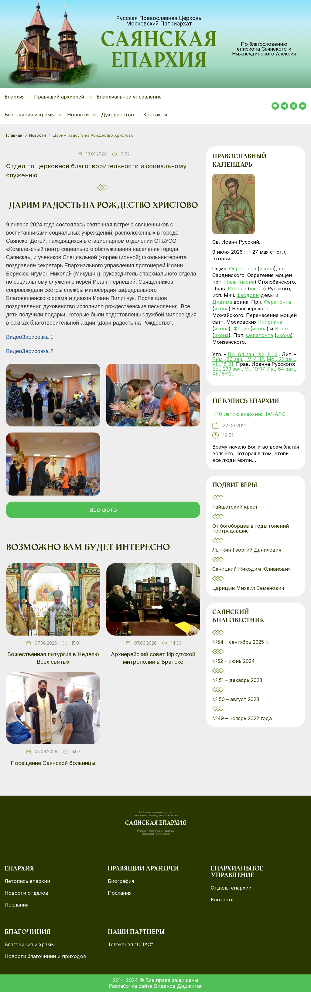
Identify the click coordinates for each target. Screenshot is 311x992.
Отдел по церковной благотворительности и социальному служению (96, 170)
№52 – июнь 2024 (233, 661)
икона (266, 269)
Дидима (222, 302)
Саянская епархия (159, 51)
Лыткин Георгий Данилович (247, 550)
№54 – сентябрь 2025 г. (240, 642)
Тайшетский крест (235, 507)
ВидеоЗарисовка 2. (30, 351)
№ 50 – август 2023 (235, 699)
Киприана (270, 322)
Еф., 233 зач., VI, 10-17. (239, 369)
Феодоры (248, 295)
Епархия (15, 97)
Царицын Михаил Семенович (248, 588)
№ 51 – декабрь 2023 (237, 680)
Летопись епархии (245, 402)
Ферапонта (242, 269)
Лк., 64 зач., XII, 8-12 (252, 354)
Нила (230, 282)
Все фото (103, 509)
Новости (37, 135)
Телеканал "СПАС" (130, 944)
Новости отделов (26, 893)
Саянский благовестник (238, 617)
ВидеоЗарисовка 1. (30, 337)
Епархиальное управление (129, 97)
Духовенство (117, 115)
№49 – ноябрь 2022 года (242, 719)
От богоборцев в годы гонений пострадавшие (250, 528)
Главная (14, 135)
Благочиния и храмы (30, 944)
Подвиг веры (234, 486)
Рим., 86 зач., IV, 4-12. (238, 359)
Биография (121, 881)
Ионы (281, 329)
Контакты (155, 115)
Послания (16, 905)
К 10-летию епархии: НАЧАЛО (249, 414)
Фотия (241, 329)
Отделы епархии (231, 888)
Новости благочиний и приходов (45, 956)
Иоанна (237, 289)
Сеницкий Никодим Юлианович (252, 569)
